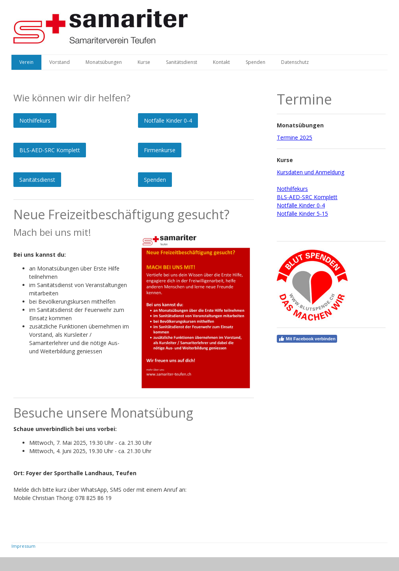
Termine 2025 (294, 137)
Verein (26, 62)
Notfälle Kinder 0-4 (168, 120)
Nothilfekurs (34, 120)
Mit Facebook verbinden (307, 339)
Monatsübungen (104, 62)
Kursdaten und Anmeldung (310, 172)
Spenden (255, 62)
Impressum (23, 546)
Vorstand (59, 62)
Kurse (144, 62)
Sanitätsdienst (181, 62)
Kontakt (221, 62)
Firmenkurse (159, 150)
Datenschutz (295, 62)
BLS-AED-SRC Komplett (49, 150)
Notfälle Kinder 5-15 (302, 213)
